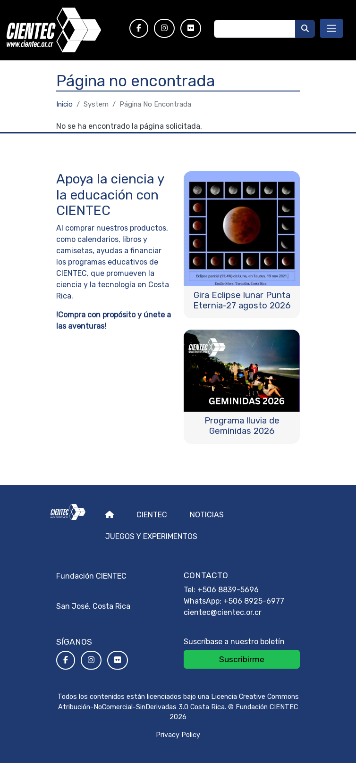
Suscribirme (241, 659)
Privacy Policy (178, 735)
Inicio (64, 104)
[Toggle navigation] (331, 28)
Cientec (151, 514)
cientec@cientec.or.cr (223, 612)
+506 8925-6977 (253, 601)
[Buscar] (305, 29)
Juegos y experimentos (151, 536)
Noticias (207, 514)
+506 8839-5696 (228, 589)
